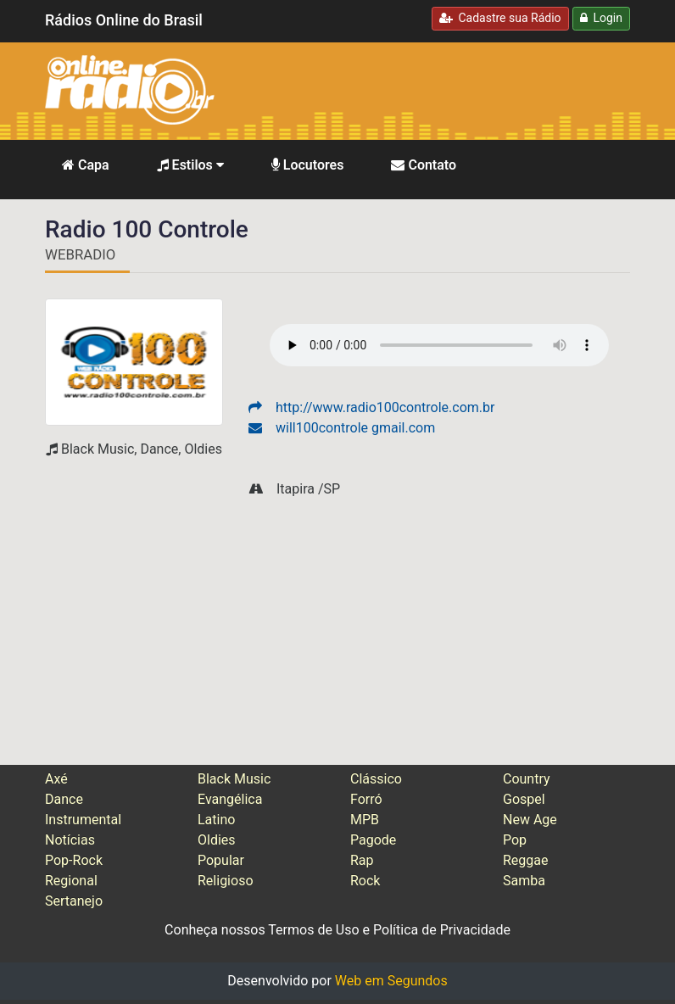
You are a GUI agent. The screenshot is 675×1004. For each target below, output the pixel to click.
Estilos (190, 165)
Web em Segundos (391, 981)
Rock (365, 881)
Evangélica (230, 799)
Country (526, 779)
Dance (64, 799)
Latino (216, 820)
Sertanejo (74, 901)
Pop (515, 840)
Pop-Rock (74, 860)
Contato (423, 165)
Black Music (234, 779)
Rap (362, 860)
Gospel (524, 799)
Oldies (217, 840)
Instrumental (83, 820)
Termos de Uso (313, 930)
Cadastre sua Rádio (500, 18)
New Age (530, 820)
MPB (364, 820)
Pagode (373, 840)
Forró (366, 799)
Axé (56, 779)
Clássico (376, 779)
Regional (71, 881)
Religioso (226, 881)
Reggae (526, 860)
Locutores (307, 165)
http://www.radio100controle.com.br (371, 407)
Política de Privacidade (441, 930)
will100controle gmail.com (341, 428)
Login (601, 18)
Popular (221, 860)
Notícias (70, 840)
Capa (85, 165)
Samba (524, 881)
